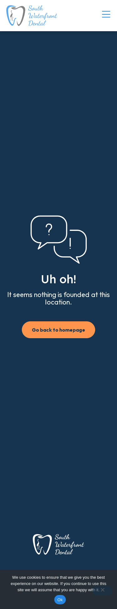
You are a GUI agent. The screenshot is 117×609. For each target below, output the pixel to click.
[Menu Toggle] (106, 14)
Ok (60, 599)
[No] (102, 591)
